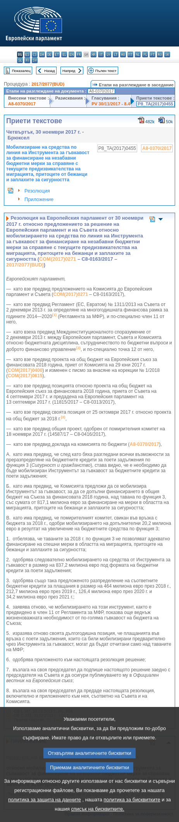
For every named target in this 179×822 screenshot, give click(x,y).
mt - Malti (130, 54)
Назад (49, 71)
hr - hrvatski (93, 54)
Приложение (38, 199)
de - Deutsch (49, 54)
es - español (27, 54)
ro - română (160, 54)
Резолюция (37, 191)
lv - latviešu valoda (108, 54)
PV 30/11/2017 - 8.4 (110, 103)
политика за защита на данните (44, 814)
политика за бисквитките (131, 814)
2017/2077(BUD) (47, 84)
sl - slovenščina (20, 60)
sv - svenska (35, 60)
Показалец (21, 71)
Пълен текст (106, 71)
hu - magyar (123, 54)
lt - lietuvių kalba (116, 54)
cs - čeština (35, 54)
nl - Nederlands (138, 54)
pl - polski (145, 54)
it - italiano (101, 54)
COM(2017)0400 (25, 370)
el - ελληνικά (64, 54)
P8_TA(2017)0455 (155, 103)
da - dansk (42, 54)
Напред (69, 71)
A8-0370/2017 (22, 103)
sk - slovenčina (167, 54)
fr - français (79, 54)
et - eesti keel (57, 54)
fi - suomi (27, 60)
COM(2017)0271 (57, 259)
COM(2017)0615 (25, 375)
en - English (71, 54)
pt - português (152, 54)
